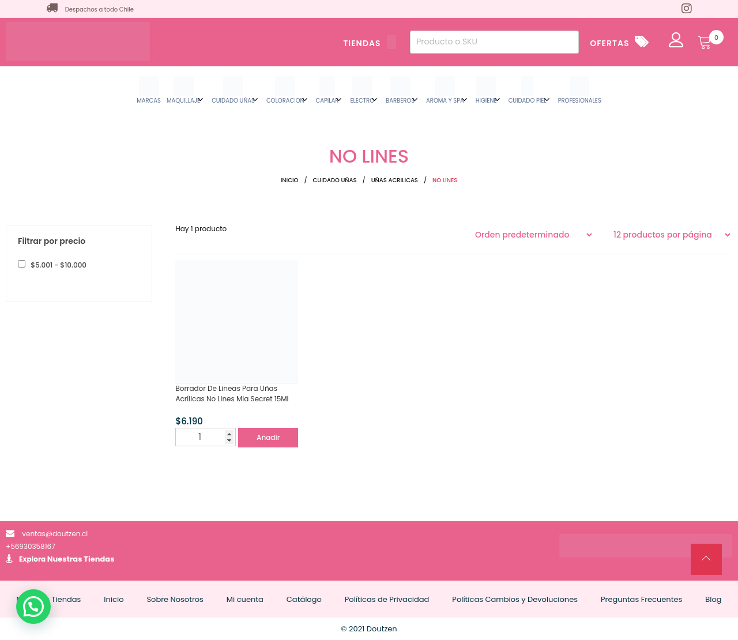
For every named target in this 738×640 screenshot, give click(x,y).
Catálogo (304, 599)
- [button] (57, 265)
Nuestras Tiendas (81, 559)
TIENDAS (369, 43)
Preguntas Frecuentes (641, 599)
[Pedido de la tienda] (533, 234)
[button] (33, 606)
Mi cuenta (245, 599)
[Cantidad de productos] (205, 437)
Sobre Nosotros (174, 599)
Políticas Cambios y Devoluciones (515, 599)
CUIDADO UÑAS (335, 180)
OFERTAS (609, 43)
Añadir (268, 437)
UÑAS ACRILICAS (394, 180)
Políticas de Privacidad (387, 599)
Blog (713, 599)
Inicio (290, 180)
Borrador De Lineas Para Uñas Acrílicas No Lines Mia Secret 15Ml (231, 393)
